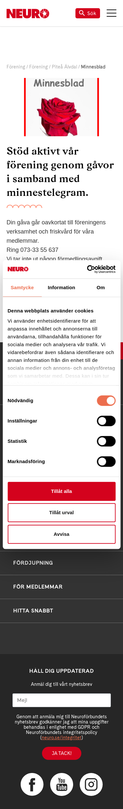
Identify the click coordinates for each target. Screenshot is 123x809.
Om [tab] (101, 287)
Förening (16, 66)
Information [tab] (61, 287)
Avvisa (62, 534)
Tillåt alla (61, 491)
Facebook (32, 784)
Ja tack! (62, 753)
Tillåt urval (61, 512)
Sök (87, 13)
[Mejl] (61, 700)
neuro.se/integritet (61, 737)
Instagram (91, 784)
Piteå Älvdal (64, 66)
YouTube (61, 784)
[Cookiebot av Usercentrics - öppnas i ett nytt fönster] (87, 269)
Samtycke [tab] (22, 287)
